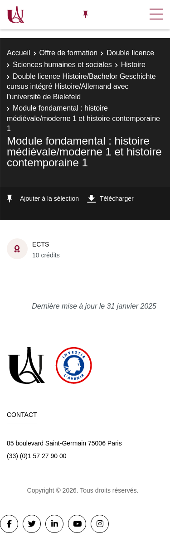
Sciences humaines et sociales (62, 64)
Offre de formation (68, 53)
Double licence (130, 53)
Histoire (133, 64)
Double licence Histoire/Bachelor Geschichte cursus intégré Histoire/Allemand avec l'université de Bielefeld (81, 87)
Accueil (18, 53)
